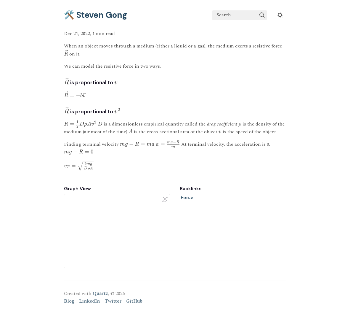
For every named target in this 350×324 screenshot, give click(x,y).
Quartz (100, 293)
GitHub (134, 301)
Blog (69, 301)
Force (186, 197)
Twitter (113, 301)
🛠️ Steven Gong (95, 14)
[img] (262, 15)
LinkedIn (89, 301)
